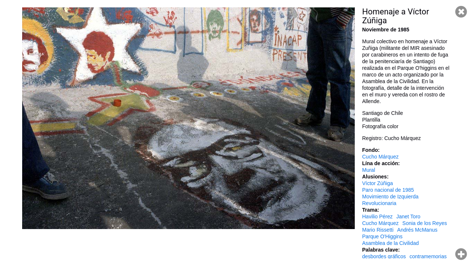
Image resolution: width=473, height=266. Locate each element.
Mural (368, 170)
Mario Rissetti (378, 230)
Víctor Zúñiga (377, 183)
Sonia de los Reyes (424, 223)
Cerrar (461, 12)
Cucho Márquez (380, 157)
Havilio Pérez (377, 216)
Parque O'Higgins (382, 236)
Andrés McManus (417, 230)
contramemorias (427, 256)
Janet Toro (408, 216)
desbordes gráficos (384, 256)
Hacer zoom (461, 254)
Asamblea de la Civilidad (390, 243)
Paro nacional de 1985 (388, 190)
